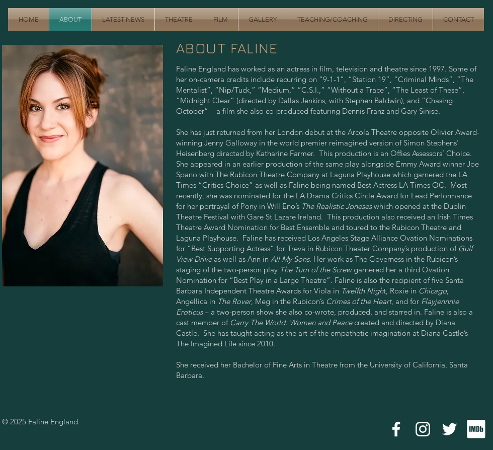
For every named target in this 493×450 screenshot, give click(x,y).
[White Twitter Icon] (449, 429)
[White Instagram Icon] (423, 429)
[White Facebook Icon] (396, 429)
